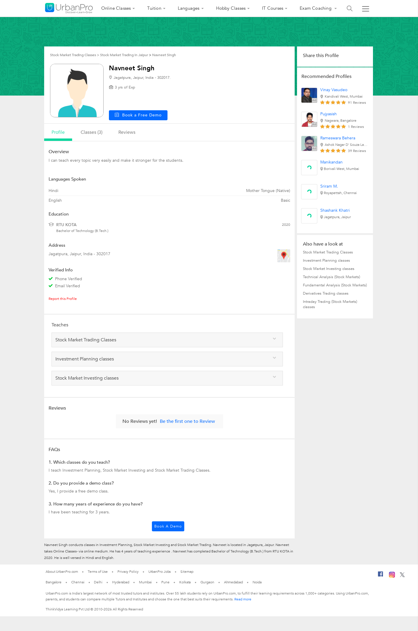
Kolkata (185, 582)
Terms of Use (98, 571)
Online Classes (116, 8)
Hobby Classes (231, 8)
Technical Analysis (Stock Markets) (331, 277)
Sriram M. (329, 186)
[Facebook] (380, 576)
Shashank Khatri (335, 210)
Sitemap (186, 571)
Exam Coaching (316, 8)
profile (58, 132)
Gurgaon (207, 582)
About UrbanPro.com (62, 571)
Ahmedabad (233, 582)
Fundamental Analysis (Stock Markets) (335, 285)
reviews (126, 132)
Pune (165, 582)
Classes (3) (91, 132)
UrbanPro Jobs (159, 571)
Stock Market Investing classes (328, 268)
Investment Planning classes (326, 260)
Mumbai (145, 582)
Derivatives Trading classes (326, 293)
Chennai (77, 582)
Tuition (154, 8)
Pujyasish (328, 114)
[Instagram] (392, 576)
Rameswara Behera (337, 138)
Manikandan (331, 162)
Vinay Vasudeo (333, 90)
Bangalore (54, 582)
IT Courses (272, 8)
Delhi (98, 582)
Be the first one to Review (187, 421)
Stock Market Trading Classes (328, 252)
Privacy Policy (128, 571)
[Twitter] (402, 576)
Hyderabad (120, 582)
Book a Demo (168, 526)
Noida (257, 582)
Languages (189, 8)
